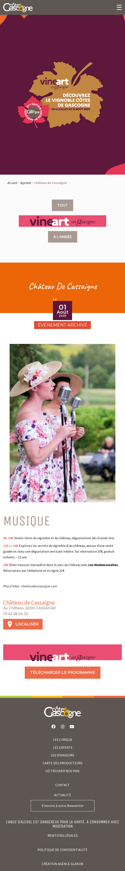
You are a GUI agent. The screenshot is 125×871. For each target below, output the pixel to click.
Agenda (25, 183)
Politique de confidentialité (62, 850)
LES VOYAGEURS (62, 755)
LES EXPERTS (62, 747)
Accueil (12, 183)
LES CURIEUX (62, 739)
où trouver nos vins (62, 771)
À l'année (62, 237)
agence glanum (70, 864)
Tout (62, 205)
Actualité (62, 795)
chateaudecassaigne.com (39, 586)
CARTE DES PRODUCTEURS (63, 763)
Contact (62, 785)
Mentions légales (63, 835)
